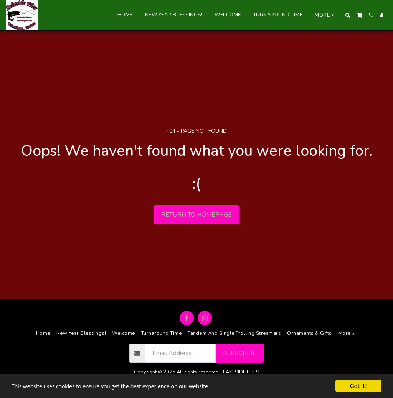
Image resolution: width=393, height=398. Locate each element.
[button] (348, 15)
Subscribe (239, 353)
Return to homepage (196, 215)
